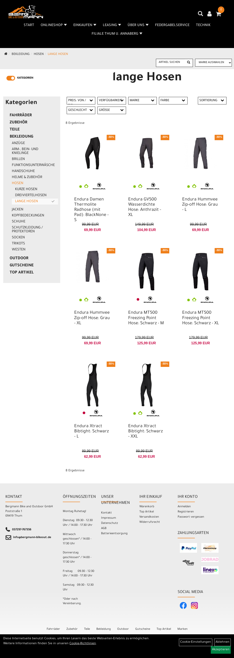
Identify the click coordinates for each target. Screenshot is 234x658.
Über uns (138, 25)
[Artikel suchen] (170, 62)
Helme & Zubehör (27, 177)
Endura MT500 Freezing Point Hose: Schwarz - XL (200, 318)
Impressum (108, 518)
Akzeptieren (220, 650)
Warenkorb (146, 506)
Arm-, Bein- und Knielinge (25, 151)
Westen (18, 250)
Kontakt (106, 513)
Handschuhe (23, 171)
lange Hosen (58, 54)
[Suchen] (189, 63)
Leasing (112, 25)
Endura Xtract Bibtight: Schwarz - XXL (145, 431)
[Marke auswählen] (213, 63)
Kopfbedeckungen (28, 216)
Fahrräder (21, 115)
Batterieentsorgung (114, 533)
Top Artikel (22, 273)
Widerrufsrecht (149, 522)
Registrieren (186, 512)
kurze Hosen (26, 189)
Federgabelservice (172, 25)
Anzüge (18, 143)
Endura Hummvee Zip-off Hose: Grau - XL (92, 318)
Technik (203, 25)
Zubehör (18, 123)
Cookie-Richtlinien (82, 644)
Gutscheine (22, 266)
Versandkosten (149, 517)
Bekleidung (21, 54)
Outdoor (19, 258)
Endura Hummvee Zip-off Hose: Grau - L (200, 205)
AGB (103, 528)
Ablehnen (222, 642)
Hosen (39, 54)
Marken (182, 629)
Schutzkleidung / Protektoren (27, 230)
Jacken (17, 210)
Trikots (18, 244)
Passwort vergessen (191, 517)
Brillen (18, 159)
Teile (15, 130)
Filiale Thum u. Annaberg (117, 34)
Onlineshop (54, 25)
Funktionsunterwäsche (33, 165)
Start (29, 25)
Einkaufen (84, 25)
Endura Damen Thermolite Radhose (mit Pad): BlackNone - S (91, 210)
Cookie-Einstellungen (195, 642)
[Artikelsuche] (200, 15)
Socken (18, 238)
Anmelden (184, 506)
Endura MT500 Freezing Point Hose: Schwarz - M (146, 318)
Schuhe (18, 222)
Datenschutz (109, 523)
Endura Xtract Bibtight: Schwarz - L (91, 431)
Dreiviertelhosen (30, 195)
